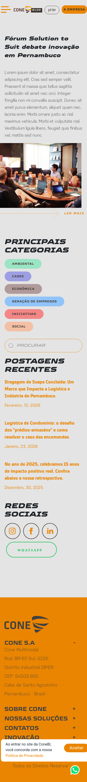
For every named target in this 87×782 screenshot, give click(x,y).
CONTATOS (21, 728)
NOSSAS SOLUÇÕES (36, 718)
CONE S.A (19, 643)
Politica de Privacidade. (25, 755)
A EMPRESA (74, 9)
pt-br (52, 10)
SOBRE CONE (25, 709)
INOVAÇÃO (21, 737)
